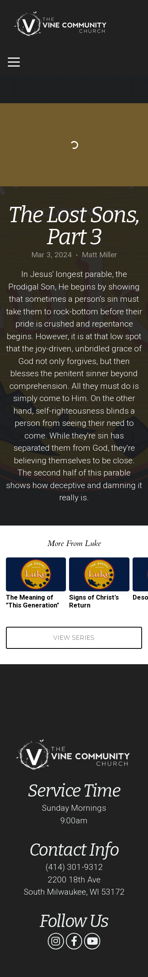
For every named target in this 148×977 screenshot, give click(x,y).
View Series (73, 637)
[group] (36, 586)
